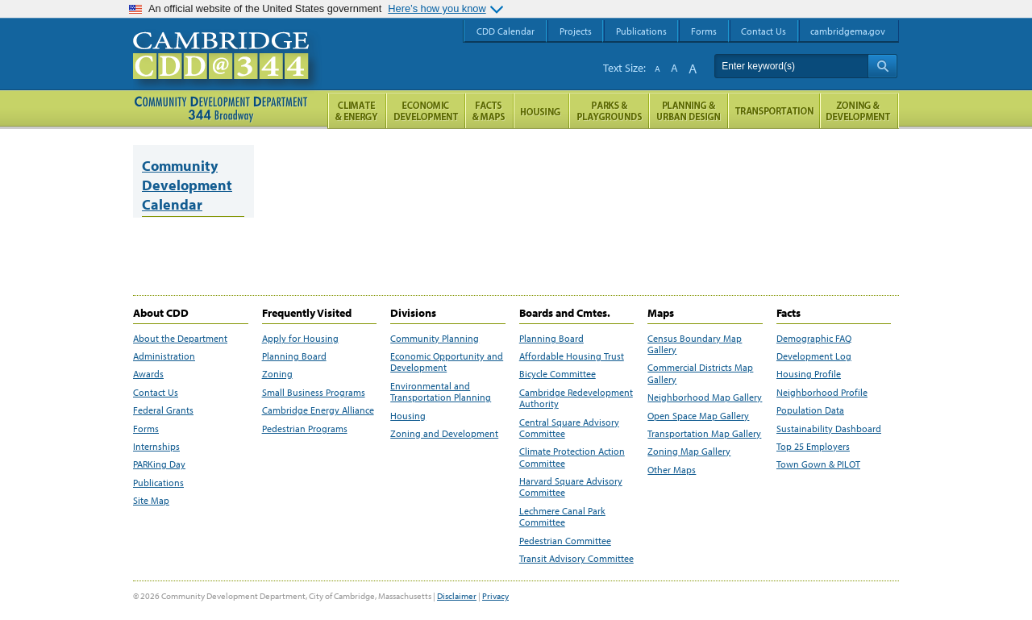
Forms (146, 429)
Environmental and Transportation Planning (440, 392)
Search (882, 66)
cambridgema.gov (847, 31)
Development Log (813, 356)
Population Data (810, 410)
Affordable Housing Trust (571, 356)
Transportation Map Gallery (704, 433)
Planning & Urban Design (688, 111)
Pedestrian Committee (565, 541)
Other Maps (671, 470)
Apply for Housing (300, 338)
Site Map (151, 500)
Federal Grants (163, 410)
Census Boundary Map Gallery (694, 344)
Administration (164, 356)
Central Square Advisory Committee (569, 428)
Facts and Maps (489, 111)
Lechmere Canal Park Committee (562, 517)
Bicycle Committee (557, 374)
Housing (408, 416)
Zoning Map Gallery (688, 451)
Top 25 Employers (813, 446)
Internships (156, 446)
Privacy (495, 595)
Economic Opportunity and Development (446, 362)
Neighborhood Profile (822, 392)
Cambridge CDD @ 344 (227, 72)
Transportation (774, 111)
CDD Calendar (505, 31)
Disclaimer (456, 595)
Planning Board (294, 356)
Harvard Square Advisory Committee (570, 487)
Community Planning (434, 338)
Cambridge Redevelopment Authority (576, 398)
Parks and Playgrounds (609, 111)
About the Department (180, 338)
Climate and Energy (356, 111)
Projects (576, 31)
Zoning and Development (444, 433)
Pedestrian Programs (304, 429)
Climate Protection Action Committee (572, 457)
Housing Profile (808, 374)
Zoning (277, 374)
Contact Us (155, 392)
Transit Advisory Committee (576, 558)
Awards (148, 374)
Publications (158, 483)
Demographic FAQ (813, 338)
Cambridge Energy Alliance (318, 410)
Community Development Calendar (187, 185)
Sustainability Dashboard (828, 429)
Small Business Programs (313, 392)
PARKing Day (159, 464)
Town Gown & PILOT (818, 464)
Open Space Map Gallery (698, 416)
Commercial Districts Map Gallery (700, 373)
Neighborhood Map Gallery (704, 397)
